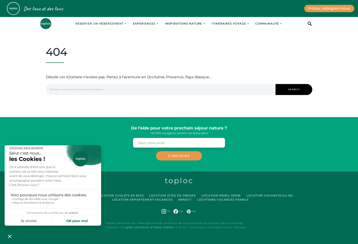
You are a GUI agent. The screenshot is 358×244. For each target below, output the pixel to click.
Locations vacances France (223, 199)
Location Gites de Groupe (172, 195)
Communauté (267, 23)
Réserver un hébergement (99, 23)
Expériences (144, 23)
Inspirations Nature (183, 23)
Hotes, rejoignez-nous (329, 8)
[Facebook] (178, 211)
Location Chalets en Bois (120, 195)
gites (129, 227)
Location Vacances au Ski (269, 195)
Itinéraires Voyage (228, 23)
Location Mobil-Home (221, 195)
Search (294, 89)
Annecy (185, 199)
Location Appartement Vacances (142, 199)
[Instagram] (166, 211)
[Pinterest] (191, 211)
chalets (168, 227)
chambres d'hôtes (147, 227)
